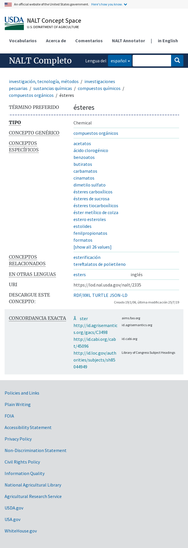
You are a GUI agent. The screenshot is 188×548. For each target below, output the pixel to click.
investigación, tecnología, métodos (44, 81)
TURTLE (100, 295)
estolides (82, 226)
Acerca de (56, 40)
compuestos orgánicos (31, 95)
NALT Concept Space (54, 20)
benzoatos (84, 157)
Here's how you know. (107, 4)
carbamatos (85, 171)
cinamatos (83, 178)
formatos (82, 240)
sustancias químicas (52, 88)
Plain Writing (18, 404)
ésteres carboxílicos (93, 192)
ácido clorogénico (90, 150)
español (117, 60)
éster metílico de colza (95, 212)
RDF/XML (82, 295)
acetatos (82, 143)
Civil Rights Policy (22, 462)
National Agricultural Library (33, 485)
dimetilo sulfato (89, 185)
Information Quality (24, 473)
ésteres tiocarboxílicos (95, 205)
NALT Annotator (128, 40)
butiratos (82, 164)
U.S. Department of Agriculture (53, 27)
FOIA (9, 416)
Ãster (80, 318)
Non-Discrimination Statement (36, 450)
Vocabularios (23, 40)
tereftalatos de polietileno (99, 264)
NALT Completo (40, 60)
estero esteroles (89, 219)
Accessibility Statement (28, 427)
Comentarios (89, 40)
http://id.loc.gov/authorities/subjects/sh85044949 (94, 360)
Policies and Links (22, 393)
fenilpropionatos (90, 233)
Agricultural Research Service (33, 496)
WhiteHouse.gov (21, 531)
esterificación (86, 257)
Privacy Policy (18, 439)
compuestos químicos (99, 88)
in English (168, 40)
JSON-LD (118, 295)
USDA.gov (14, 508)
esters (79, 274)
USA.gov (12, 519)
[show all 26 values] (92, 247)
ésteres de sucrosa (91, 198)
